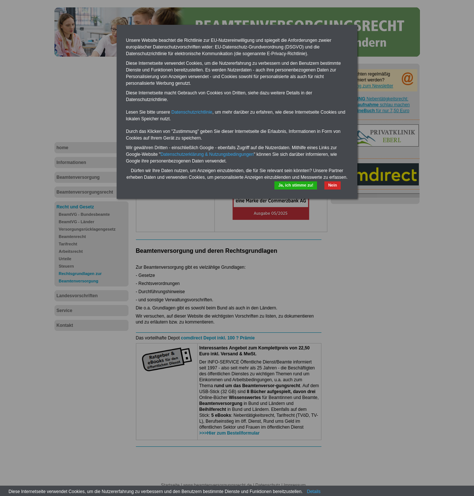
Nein (332, 185)
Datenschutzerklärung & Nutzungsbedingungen (207, 154)
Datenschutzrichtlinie (192, 112)
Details (314, 491)
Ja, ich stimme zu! (295, 185)
